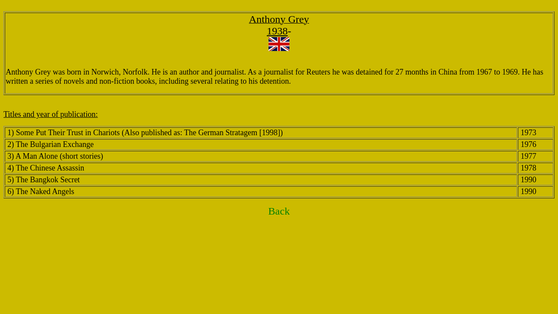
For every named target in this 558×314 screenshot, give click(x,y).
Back (278, 211)
